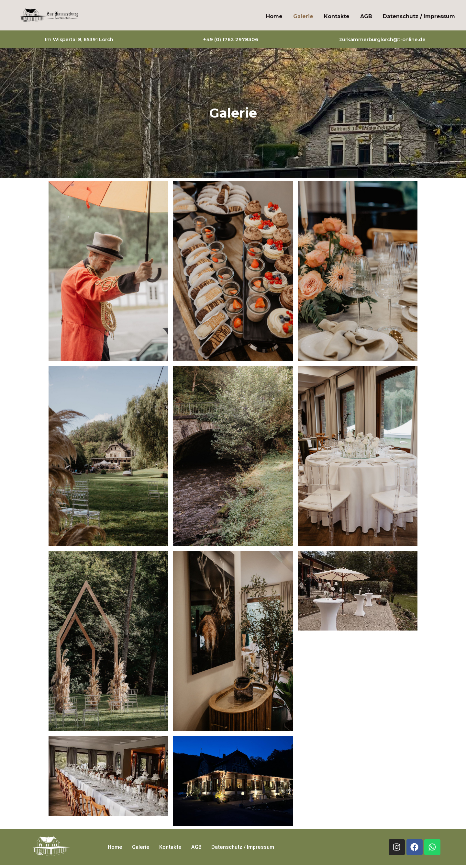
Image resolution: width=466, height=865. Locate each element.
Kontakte (337, 16)
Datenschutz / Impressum (419, 16)
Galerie (303, 16)
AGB (366, 16)
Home (274, 16)
